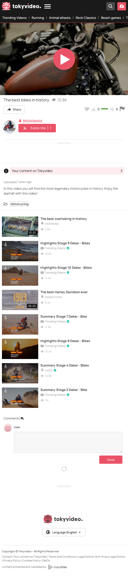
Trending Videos (14, 17)
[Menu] (47, 6)
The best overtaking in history (65, 219)
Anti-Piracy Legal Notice (110, 556)
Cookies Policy (31, 560)
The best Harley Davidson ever (66, 292)
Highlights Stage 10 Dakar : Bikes (67, 267)
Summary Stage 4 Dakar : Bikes (66, 365)
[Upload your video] (121, 6)
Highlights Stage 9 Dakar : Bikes (67, 243)
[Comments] (68, 442)
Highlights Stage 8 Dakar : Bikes (67, 341)
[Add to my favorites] (86, 109)
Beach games (111, 17)
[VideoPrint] (57, 567)
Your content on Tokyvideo (30, 556)
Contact (7, 556)
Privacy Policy (12, 560)
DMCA (46, 560)
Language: (63, 532)
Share (14, 109)
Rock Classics (86, 17)
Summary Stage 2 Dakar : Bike (65, 390)
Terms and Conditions (62, 556)
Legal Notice (85, 556)
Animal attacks (60, 17)
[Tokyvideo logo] (21, 7)
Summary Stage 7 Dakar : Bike (65, 316)
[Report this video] (122, 109)
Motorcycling (19, 204)
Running (38, 17)
